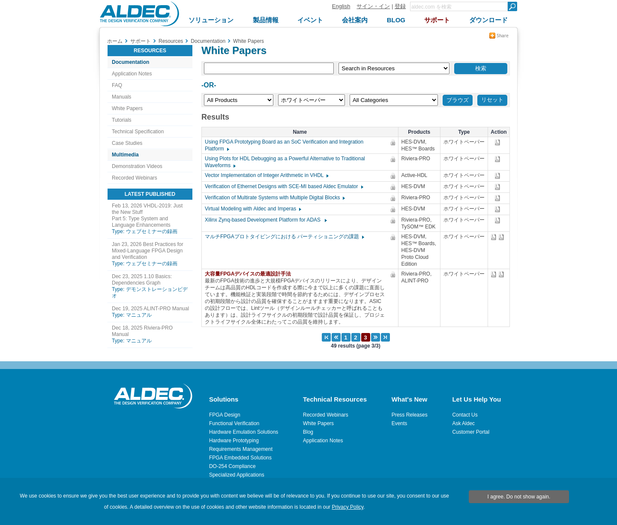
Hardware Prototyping (234, 441)
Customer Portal (470, 432)
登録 (400, 6)
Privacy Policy (347, 507)
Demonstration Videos (137, 166)
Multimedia (125, 155)
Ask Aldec (463, 423)
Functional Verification (234, 423)
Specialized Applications (236, 475)
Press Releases (410, 415)
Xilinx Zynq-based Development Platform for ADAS (265, 220)
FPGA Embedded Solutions (240, 458)
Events (399, 423)
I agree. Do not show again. (519, 497)
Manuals (121, 97)
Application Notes (132, 74)
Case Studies (127, 143)
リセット (492, 99)
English (341, 6)
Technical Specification (138, 132)
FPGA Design (224, 415)
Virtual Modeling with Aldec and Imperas (252, 209)
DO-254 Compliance (232, 466)
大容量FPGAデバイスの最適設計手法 (250, 274)
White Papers (127, 108)
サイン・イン (373, 6)
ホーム (115, 41)
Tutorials (122, 120)
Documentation (130, 62)
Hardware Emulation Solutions (243, 432)
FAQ (117, 85)
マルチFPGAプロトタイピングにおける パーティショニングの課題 (284, 237)
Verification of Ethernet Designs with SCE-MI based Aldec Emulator (283, 186)
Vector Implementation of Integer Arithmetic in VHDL (266, 175)
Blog (308, 432)
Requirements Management (241, 449)
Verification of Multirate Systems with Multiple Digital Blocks (274, 198)
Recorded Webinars (134, 178)
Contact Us (464, 415)
